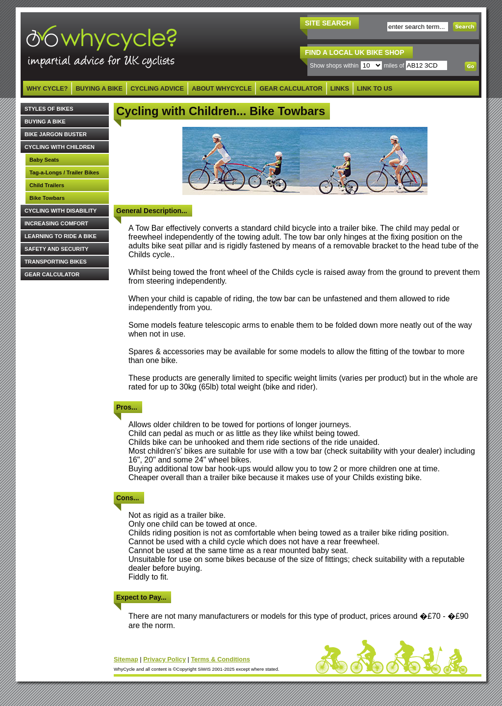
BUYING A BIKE (99, 88)
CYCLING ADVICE (157, 88)
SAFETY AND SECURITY (57, 249)
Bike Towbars (47, 198)
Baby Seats (44, 160)
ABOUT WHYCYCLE (221, 88)
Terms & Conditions (220, 659)
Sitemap (126, 659)
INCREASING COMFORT (56, 223)
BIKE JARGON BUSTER (56, 134)
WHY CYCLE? (47, 88)
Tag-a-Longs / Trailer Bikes (64, 172)
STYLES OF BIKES (49, 109)
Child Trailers (46, 185)
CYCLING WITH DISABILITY (61, 211)
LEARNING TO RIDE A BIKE (61, 236)
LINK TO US (374, 88)
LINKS (339, 88)
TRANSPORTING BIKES (56, 262)
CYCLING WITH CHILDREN (60, 147)
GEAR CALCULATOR (290, 88)
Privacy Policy (164, 659)
